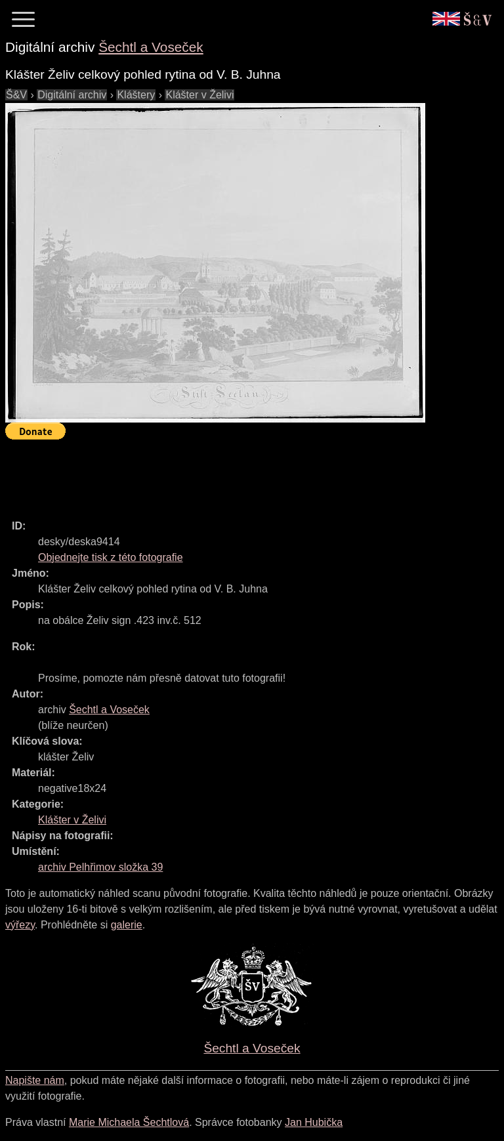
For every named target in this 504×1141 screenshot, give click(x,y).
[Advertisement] (244, 473)
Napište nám (34, 1080)
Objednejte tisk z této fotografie (110, 557)
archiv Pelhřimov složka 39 (100, 867)
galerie (126, 924)
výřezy (20, 924)
